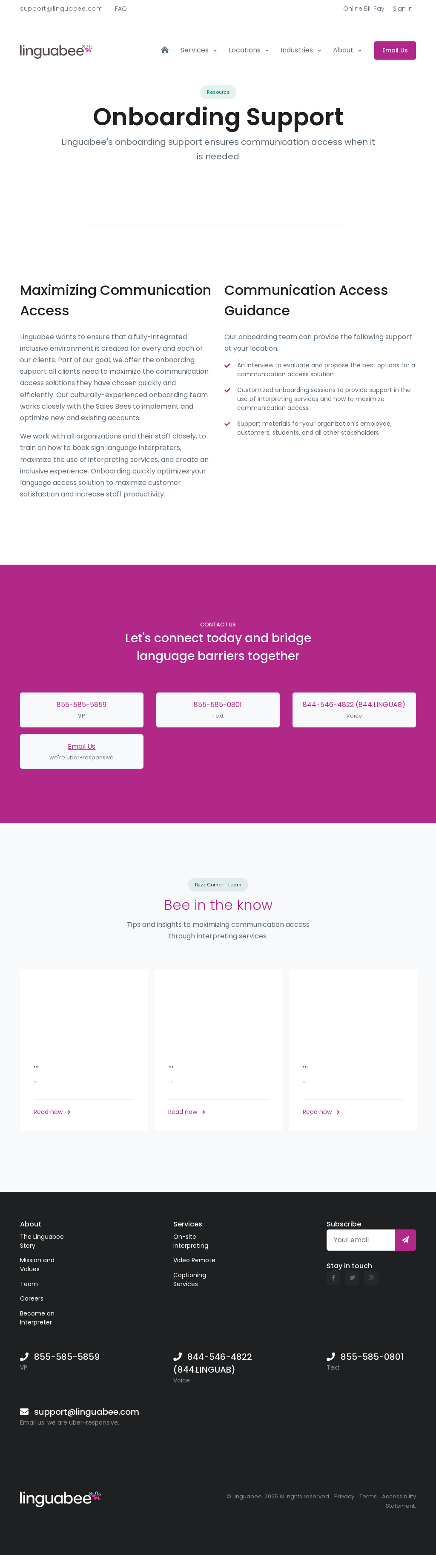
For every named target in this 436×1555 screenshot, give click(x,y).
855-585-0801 (218, 705)
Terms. (368, 1496)
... (36, 1064)
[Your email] (361, 1240)
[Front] (56, 50)
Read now (52, 1112)
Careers (31, 1298)
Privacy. (345, 1496)
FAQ (121, 8)
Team (29, 1284)
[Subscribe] (405, 1240)
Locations (245, 50)
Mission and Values (37, 1264)
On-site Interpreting (190, 1241)
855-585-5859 (81, 705)
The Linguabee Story (42, 1241)
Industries (298, 50)
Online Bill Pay (363, 8)
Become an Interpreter (37, 1318)
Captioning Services (189, 1279)
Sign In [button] (403, 8)
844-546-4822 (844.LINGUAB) (354, 705)
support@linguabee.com (61, 8)
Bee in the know (218, 905)
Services (195, 50)
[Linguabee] (60, 1498)
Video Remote (194, 1260)
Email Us (81, 746)
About (344, 50)
